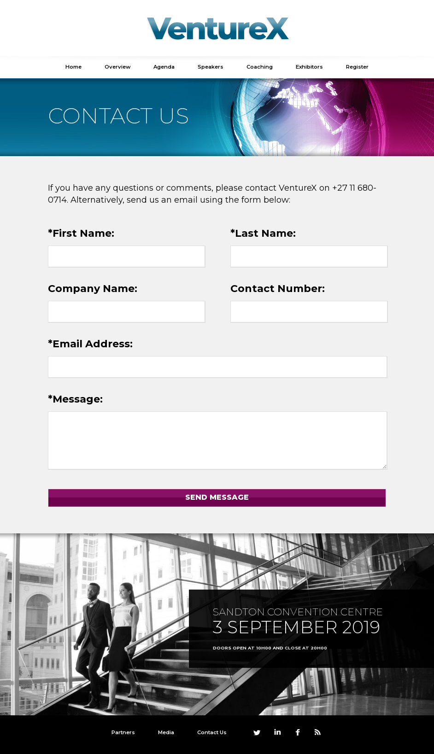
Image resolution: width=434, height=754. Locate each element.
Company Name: (92, 288)
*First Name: (81, 233)
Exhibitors (309, 67)
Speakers (210, 67)
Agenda (164, 67)
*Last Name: (263, 233)
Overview (117, 67)
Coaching (259, 67)
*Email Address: (90, 344)
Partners (123, 732)
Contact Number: (277, 288)
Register (357, 67)
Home (73, 67)
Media (166, 732)
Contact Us (212, 732)
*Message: (75, 399)
